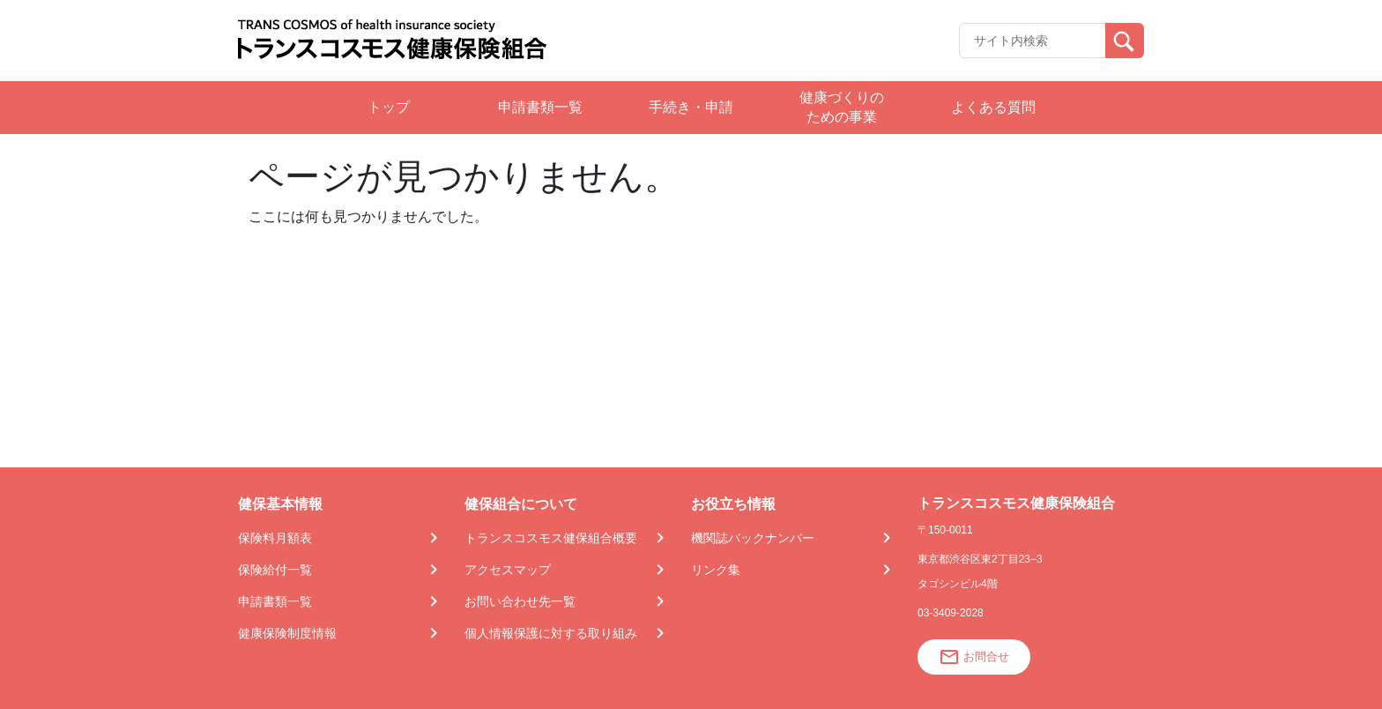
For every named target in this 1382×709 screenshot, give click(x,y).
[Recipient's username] (1032, 40)
